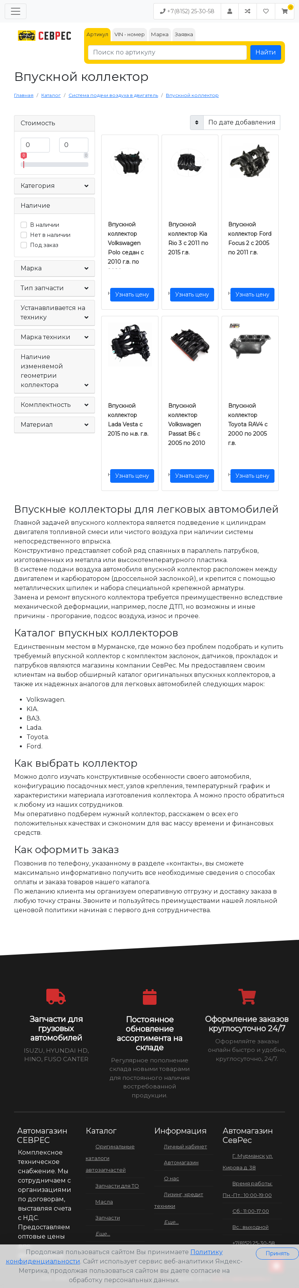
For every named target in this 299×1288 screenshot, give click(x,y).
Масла (104, 1202)
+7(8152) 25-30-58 (187, 11)
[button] (284, 11)
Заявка (184, 34)
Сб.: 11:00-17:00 (250, 1211)
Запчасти (107, 1217)
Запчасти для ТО (117, 1186)
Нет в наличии (50, 234)
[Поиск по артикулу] (167, 52)
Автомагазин (181, 1162)
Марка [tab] (160, 34)
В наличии (44, 224)
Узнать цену (132, 294)
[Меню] (15, 11)
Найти (265, 52)
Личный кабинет (185, 1146)
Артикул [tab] (97, 34)
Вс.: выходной (250, 1227)
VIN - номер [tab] (129, 34)
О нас (171, 1178)
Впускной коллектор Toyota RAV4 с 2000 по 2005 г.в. (247, 424)
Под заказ (44, 245)
